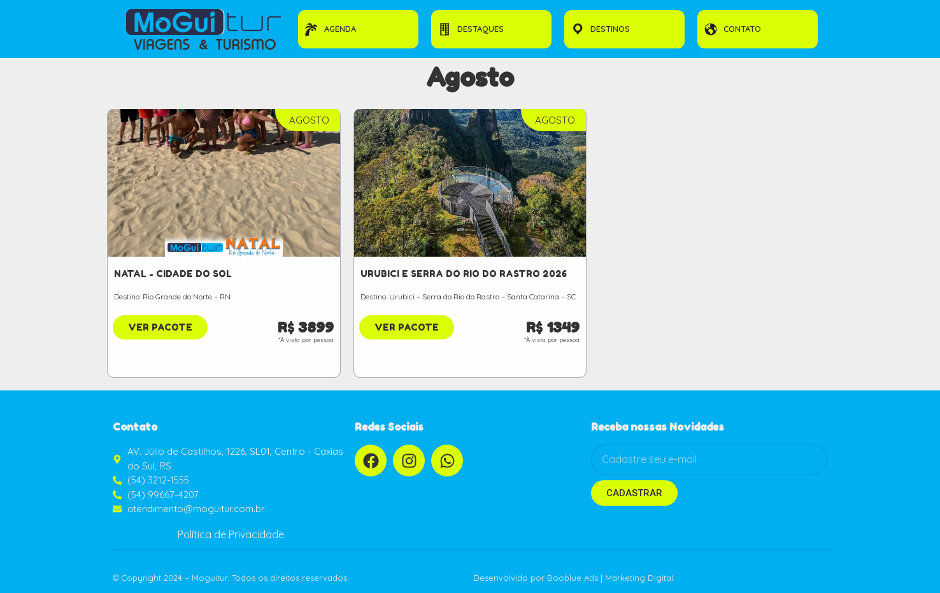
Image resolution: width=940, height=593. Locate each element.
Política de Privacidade (231, 534)
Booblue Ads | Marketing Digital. (611, 578)
